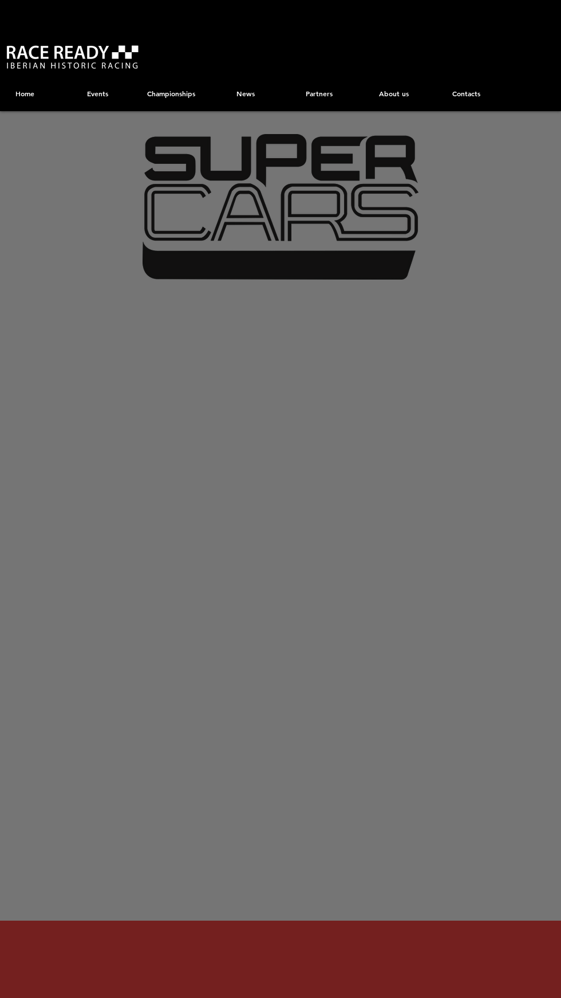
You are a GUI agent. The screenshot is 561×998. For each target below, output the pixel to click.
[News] (245, 93)
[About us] (393, 93)
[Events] (98, 93)
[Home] (25, 93)
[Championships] (171, 93)
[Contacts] (466, 93)
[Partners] (319, 93)
